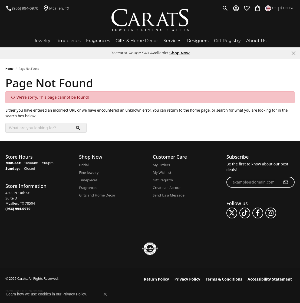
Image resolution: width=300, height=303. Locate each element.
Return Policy (156, 279)
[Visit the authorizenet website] (150, 248)
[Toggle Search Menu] (225, 8)
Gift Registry (227, 40)
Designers (198, 40)
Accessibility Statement (270, 279)
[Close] (293, 53)
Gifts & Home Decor (137, 40)
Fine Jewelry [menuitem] (88, 172)
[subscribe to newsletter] (285, 182)
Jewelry (42, 40)
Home (9, 69)
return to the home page (188, 110)
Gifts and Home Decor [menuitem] (97, 195)
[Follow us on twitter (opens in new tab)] (231, 213)
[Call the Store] (18, 208)
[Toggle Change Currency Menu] (280, 8)
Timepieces (68, 40)
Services (172, 40)
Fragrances (98, 40)
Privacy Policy (187, 279)
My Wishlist (162, 172)
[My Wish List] (246, 8)
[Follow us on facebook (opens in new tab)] (257, 213)
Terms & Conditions (224, 279)
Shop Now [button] (179, 53)
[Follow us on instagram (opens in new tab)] (270, 213)
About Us (256, 40)
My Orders (161, 164)
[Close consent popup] (105, 294)
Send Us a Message (168, 195)
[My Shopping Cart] (257, 8)
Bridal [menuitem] (84, 164)
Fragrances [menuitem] (88, 187)
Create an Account (168, 187)
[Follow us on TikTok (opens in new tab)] (244, 213)
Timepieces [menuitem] (88, 180)
